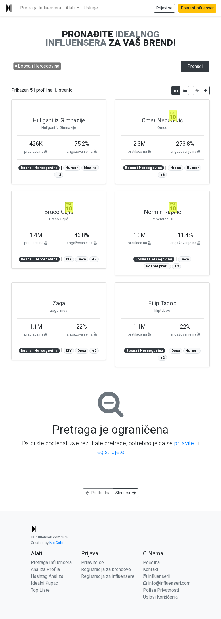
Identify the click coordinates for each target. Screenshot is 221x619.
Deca (81, 259)
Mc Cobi (56, 543)
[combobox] (95, 66)
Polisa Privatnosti (161, 590)
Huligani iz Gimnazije (59, 120)
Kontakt (150, 569)
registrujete (109, 452)
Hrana (175, 168)
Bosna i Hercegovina (39, 168)
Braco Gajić (58, 211)
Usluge (91, 8)
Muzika (90, 168)
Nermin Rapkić (162, 211)
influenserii (156, 576)
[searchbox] (64, 65)
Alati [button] (71, 8)
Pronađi (195, 66)
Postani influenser (197, 8)
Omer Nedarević (162, 120)
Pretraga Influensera (40, 8)
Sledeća (125, 492)
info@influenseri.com (166, 583)
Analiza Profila (45, 569)
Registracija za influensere (107, 576)
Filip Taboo (162, 303)
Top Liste (40, 590)
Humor (72, 168)
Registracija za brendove (106, 569)
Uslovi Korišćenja (160, 597)
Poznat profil (157, 266)
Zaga (58, 303)
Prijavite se (92, 562)
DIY (69, 259)
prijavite (184, 443)
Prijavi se (164, 8)
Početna (151, 562)
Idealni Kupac (44, 583)
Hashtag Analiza (47, 576)
